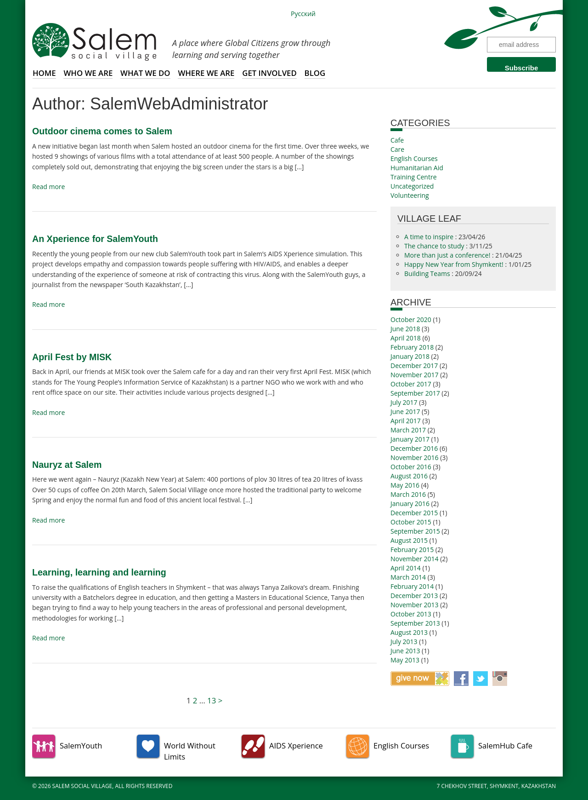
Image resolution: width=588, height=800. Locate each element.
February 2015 (412, 549)
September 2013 (415, 623)
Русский (303, 13)
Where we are (206, 73)
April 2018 (405, 338)
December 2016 (414, 448)
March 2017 (408, 430)
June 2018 (405, 328)
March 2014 (408, 577)
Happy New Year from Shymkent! (454, 264)
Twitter (480, 678)
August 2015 (409, 540)
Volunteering (409, 195)
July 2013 (404, 641)
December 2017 (414, 365)
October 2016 (410, 466)
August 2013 (409, 632)
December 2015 (414, 512)
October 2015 (410, 522)
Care (397, 149)
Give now (419, 678)
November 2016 (414, 457)
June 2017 (405, 411)
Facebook (461, 678)
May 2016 (404, 485)
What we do (145, 73)
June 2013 (405, 650)
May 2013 (404, 660)
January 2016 (410, 503)
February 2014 (412, 586)
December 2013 (414, 595)
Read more (48, 186)
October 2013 (410, 614)
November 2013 (414, 604)
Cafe (397, 140)
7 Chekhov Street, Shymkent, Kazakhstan (496, 786)
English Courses (414, 158)
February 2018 (412, 347)
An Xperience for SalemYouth (95, 239)
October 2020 (410, 319)
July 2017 (404, 402)
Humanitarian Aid (416, 167)
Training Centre (413, 177)
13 (211, 700)
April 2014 (405, 568)
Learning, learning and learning (99, 572)
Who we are (88, 73)
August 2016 (409, 476)
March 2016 (408, 494)
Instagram (499, 678)
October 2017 (410, 384)
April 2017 (405, 420)
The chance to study (435, 246)
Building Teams (428, 273)
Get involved (269, 73)
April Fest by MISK (72, 357)
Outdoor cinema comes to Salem (102, 131)
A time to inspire (429, 236)
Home (44, 73)
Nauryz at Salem (67, 465)
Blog (315, 73)
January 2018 (410, 356)
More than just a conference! (448, 255)
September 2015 (415, 531)
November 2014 (414, 558)
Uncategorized (412, 186)
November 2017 (414, 374)
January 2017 (410, 439)
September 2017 (415, 393)
